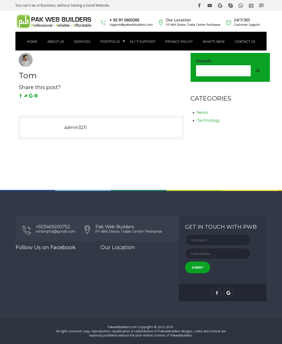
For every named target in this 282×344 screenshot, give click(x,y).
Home (32, 42)
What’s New (214, 42)
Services (82, 42)
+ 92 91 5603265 (124, 19)
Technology (208, 120)
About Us (55, 42)
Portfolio (110, 42)
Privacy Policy (179, 42)
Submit (198, 267)
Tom (28, 75)
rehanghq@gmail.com (55, 231)
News (202, 112)
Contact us (245, 42)
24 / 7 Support (142, 42)
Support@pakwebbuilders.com (131, 24)
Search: (204, 61)
